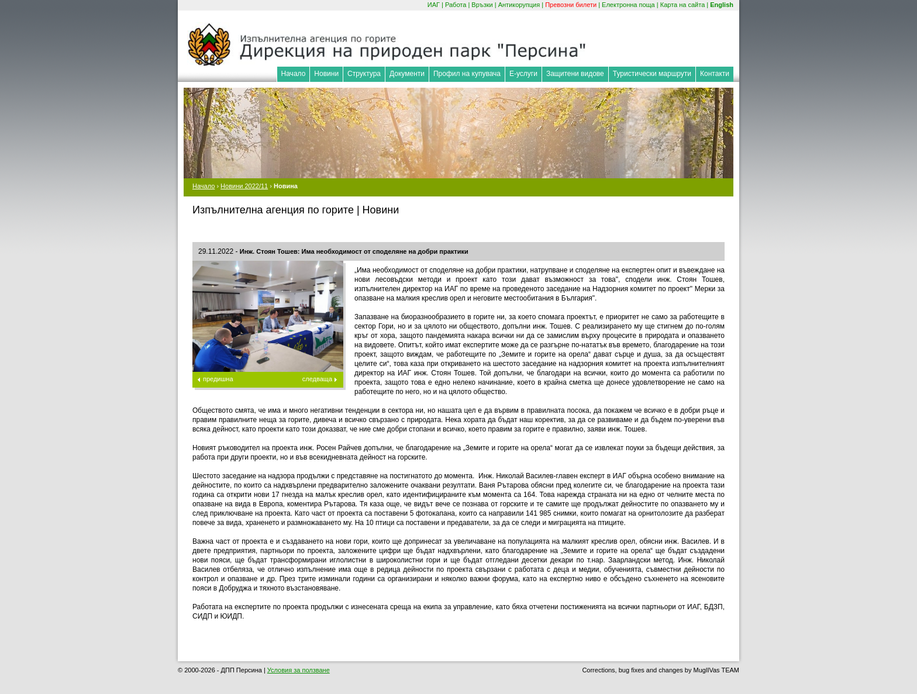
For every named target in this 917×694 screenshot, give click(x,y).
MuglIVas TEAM (716, 670)
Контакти (714, 74)
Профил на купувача (467, 74)
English (721, 4)
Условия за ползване (298, 670)
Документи (407, 74)
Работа (455, 4)
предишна (218, 378)
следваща (317, 378)
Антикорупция (519, 4)
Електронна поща (628, 4)
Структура (364, 74)
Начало (293, 74)
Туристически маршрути (652, 74)
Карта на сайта (682, 4)
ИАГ (434, 4)
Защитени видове (575, 74)
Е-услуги (523, 74)
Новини (326, 74)
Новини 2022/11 (244, 185)
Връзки (481, 4)
